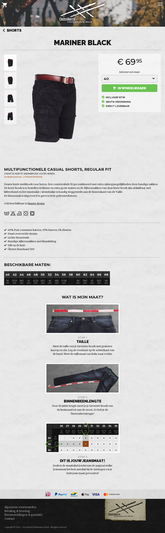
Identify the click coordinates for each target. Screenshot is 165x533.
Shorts (12, 31)
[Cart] (4, 5)
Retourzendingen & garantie (23, 514)
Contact (9, 518)
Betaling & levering (17, 511)
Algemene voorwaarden (20, 507)
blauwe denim (36, 203)
